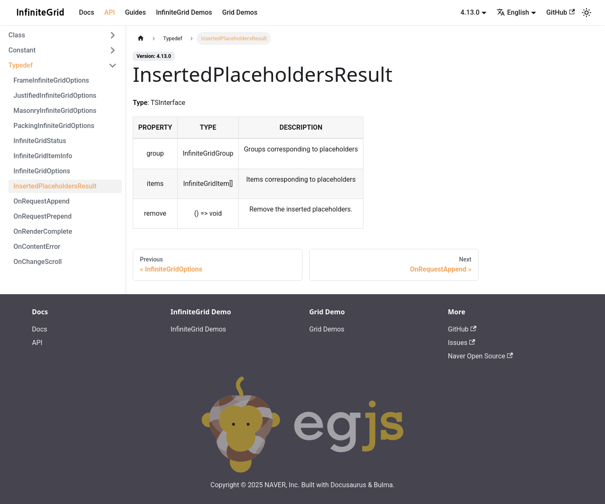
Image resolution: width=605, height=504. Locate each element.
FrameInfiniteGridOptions (51, 80)
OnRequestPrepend (42, 216)
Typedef (20, 65)
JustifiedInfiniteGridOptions (54, 95)
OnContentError (36, 247)
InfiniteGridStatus (39, 141)
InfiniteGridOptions (41, 171)
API (109, 12)
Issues (461, 343)
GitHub (560, 12)
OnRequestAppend (41, 201)
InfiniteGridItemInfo (42, 156)
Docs (86, 12)
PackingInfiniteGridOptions (53, 126)
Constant (22, 50)
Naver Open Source (480, 356)
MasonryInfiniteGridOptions (54, 111)
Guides (135, 12)
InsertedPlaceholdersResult (55, 186)
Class (16, 35)
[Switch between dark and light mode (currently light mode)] (586, 12)
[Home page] (141, 38)
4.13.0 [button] (469, 12)
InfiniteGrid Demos (184, 12)
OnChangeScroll (37, 262)
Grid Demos (240, 12)
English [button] (513, 12)
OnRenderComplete (42, 231)
